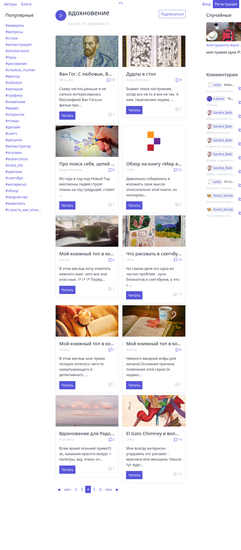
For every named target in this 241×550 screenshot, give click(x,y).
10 (178, 259)
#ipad (234, 45)
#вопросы (14, 31)
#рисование (16, 63)
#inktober (13, 82)
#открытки (14, 114)
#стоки (11, 38)
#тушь (11, 57)
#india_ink (14, 165)
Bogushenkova (137, 80)
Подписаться (172, 14)
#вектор (12, 76)
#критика (13, 171)
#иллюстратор (18, 146)
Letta (130, 170)
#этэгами (13, 152)
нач (67, 489)
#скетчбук (14, 177)
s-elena (218, 99)
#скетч (11, 133)
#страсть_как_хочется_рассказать (34, 209)
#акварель (14, 25)
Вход (206, 4)
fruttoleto (66, 439)
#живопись (15, 203)
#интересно (15, 184)
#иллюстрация (18, 44)
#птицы (12, 120)
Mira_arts (66, 80)
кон (109, 489)
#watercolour (16, 158)
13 (111, 80)
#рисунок (13, 139)
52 (178, 170)
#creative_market (20, 69)
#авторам (14, 88)
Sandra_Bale (222, 112)
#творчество (16, 197)
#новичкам (15, 101)
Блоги (26, 4)
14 (178, 439)
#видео (11, 108)
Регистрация (226, 4)
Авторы (10, 4)
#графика (13, 95)
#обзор (11, 190)
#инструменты (217, 45)
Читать (67, 115)
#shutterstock (17, 50)
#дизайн (12, 127)
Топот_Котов (223, 195)
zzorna (64, 259)
